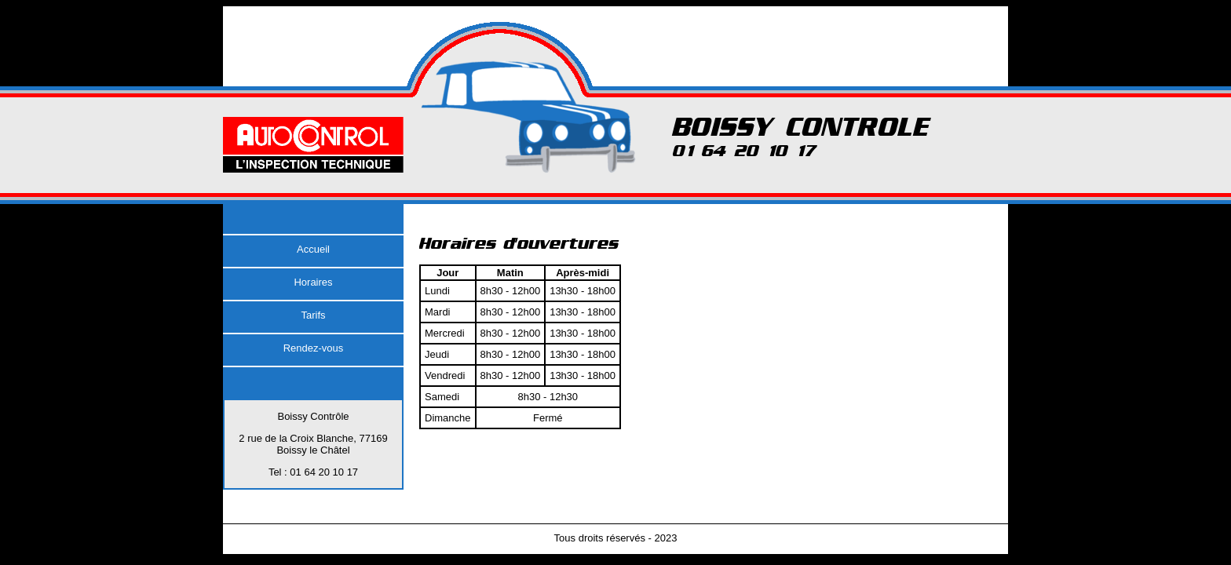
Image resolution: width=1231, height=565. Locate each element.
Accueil (313, 249)
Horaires (313, 282)
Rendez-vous (313, 348)
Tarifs (313, 315)
